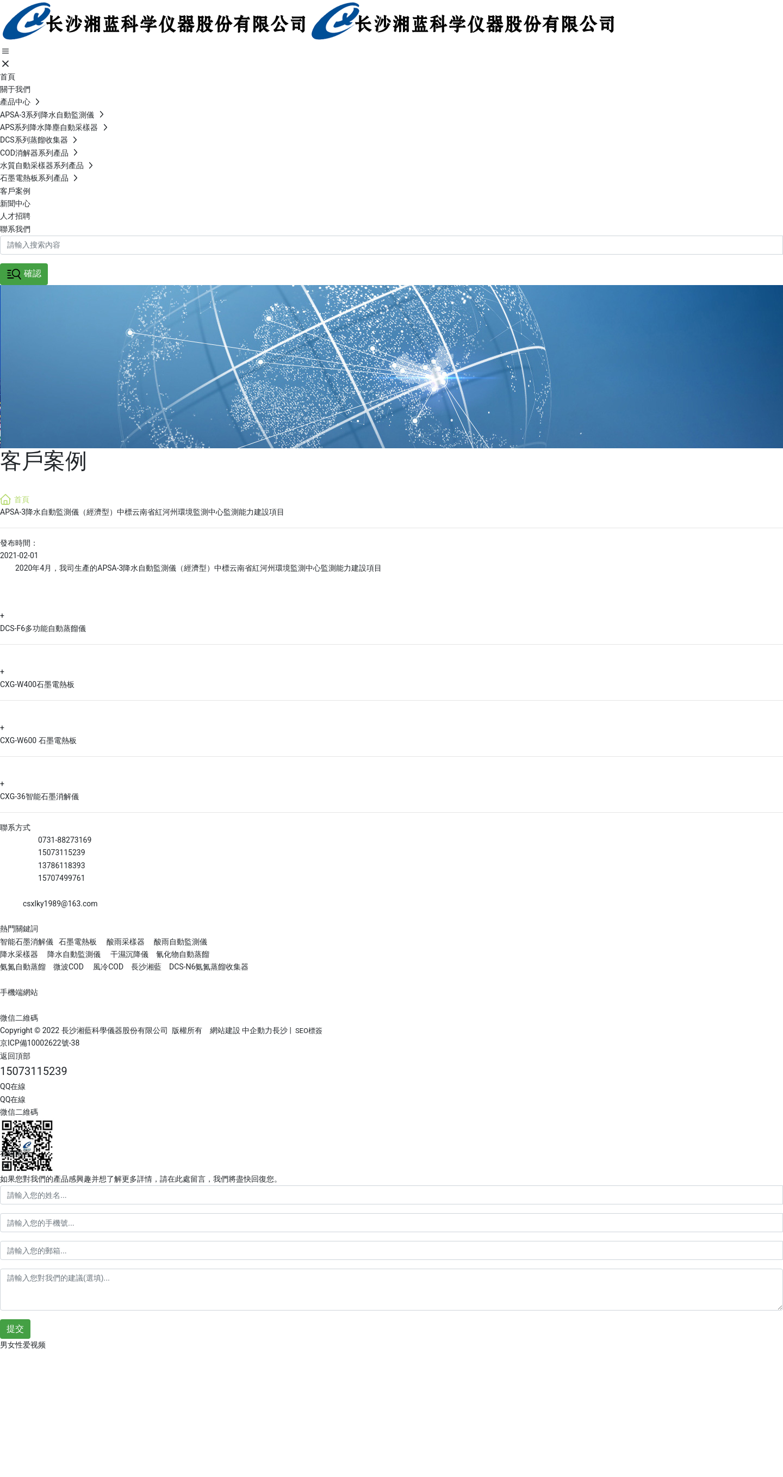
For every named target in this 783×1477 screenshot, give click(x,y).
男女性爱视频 (23, 1344)
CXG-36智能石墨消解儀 (39, 796)
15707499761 (61, 878)
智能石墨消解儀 (26, 941)
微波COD (68, 966)
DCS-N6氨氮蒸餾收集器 (207, 966)
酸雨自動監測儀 (180, 941)
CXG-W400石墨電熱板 (37, 684)
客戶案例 (43, 461)
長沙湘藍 (145, 966)
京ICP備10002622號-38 (39, 1043)
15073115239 (61, 852)
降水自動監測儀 (74, 954)
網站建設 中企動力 (241, 1030)
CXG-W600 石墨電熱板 (38, 740)
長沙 (280, 1030)
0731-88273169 (64, 840)
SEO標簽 (308, 1031)
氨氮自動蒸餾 (23, 966)
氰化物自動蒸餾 (182, 954)
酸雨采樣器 (126, 941)
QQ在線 (13, 1086)
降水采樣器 (20, 954)
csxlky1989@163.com (60, 903)
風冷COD (107, 966)
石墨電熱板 (78, 941)
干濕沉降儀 (129, 954)
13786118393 (61, 865)
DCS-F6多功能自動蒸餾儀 (43, 628)
